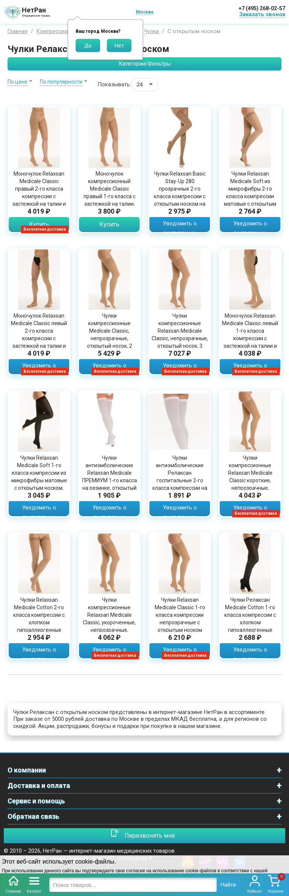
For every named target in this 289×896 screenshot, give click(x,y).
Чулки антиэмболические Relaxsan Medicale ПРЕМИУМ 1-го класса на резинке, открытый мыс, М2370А (109, 476)
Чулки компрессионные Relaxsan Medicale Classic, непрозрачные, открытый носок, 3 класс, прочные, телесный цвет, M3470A (180, 342)
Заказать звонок (262, 14)
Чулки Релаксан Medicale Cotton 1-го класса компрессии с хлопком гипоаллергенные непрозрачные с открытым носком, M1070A (250, 626)
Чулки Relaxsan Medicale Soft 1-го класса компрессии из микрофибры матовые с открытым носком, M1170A (39, 476)
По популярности (61, 82)
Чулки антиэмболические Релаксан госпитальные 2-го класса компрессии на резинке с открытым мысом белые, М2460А (180, 480)
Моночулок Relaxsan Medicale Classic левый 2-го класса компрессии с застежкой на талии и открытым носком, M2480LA (39, 338)
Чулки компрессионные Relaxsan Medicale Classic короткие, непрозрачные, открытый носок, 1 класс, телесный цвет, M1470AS (250, 484)
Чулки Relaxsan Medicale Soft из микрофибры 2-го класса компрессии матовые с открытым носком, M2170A (250, 192)
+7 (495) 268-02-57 (262, 8)
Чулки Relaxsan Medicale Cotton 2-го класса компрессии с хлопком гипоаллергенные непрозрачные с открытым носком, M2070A (39, 626)
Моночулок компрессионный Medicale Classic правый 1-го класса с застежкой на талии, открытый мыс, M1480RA (109, 196)
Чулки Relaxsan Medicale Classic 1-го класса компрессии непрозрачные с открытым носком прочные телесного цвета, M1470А (180, 622)
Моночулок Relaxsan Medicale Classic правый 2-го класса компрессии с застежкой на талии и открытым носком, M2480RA (39, 196)
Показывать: (114, 84)
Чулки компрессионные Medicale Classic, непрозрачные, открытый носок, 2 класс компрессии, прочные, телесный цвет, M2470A (109, 342)
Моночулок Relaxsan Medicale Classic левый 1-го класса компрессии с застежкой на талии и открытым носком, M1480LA (250, 338)
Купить (39, 224)
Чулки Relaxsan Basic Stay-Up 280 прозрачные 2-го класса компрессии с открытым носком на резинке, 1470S (179, 192)
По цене (17, 82)
